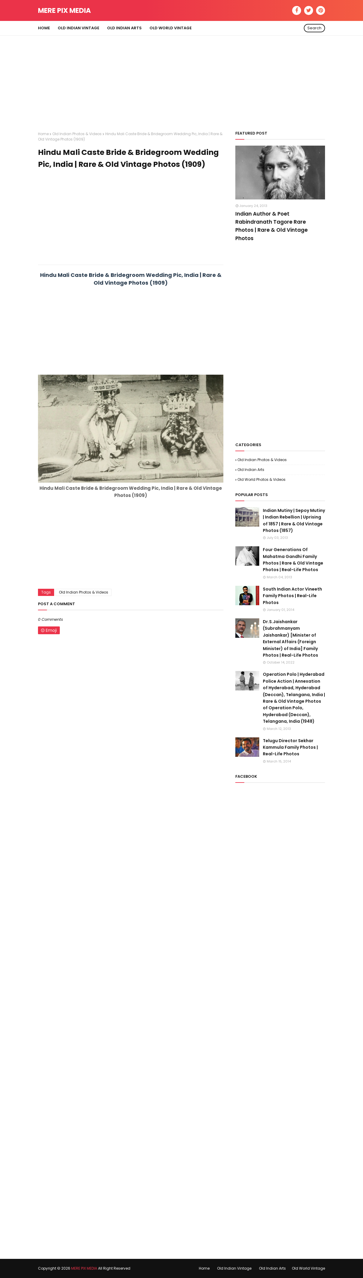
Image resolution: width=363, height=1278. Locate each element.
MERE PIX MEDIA (64, 10)
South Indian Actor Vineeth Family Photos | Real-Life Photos (292, 596)
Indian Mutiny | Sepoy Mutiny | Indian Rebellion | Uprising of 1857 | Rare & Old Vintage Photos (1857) (294, 520)
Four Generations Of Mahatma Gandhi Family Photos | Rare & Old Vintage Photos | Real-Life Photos (293, 560)
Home (43, 133)
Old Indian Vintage (234, 1268)
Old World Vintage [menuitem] (171, 28)
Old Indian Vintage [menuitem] (78, 28)
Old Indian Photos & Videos (77, 133)
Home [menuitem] (44, 28)
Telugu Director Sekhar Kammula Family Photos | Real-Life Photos (290, 747)
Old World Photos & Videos (261, 479)
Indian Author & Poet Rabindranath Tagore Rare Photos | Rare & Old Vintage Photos (271, 226)
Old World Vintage (308, 1268)
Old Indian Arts (250, 469)
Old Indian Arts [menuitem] (124, 28)
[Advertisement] (181, 77)
